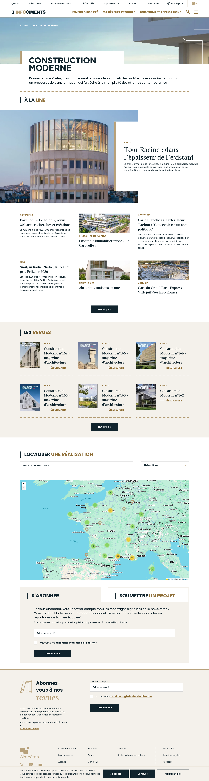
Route (91, 755)
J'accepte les (64, 642)
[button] (87, 530)
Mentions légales (171, 755)
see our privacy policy (59, 777)
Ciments (122, 748)
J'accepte (115, 773)
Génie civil (93, 761)
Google (185, 579)
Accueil (24, 25)
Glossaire (168, 761)
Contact (133, 3)
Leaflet (169, 579)
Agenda (15, 3)
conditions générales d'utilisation (75, 642)
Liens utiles (168, 748)
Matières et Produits (119, 12)
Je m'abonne (52, 653)
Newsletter (153, 3)
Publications (35, 3)
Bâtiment (92, 748)
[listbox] (165, 465)
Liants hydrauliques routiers (131, 755)
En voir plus (104, 309)
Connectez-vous (29, 728)
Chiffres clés (88, 3)
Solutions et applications (160, 12)
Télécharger (57, 367)
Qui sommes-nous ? (61, 3)
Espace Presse (111, 3)
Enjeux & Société (85, 12)
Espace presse (65, 755)
